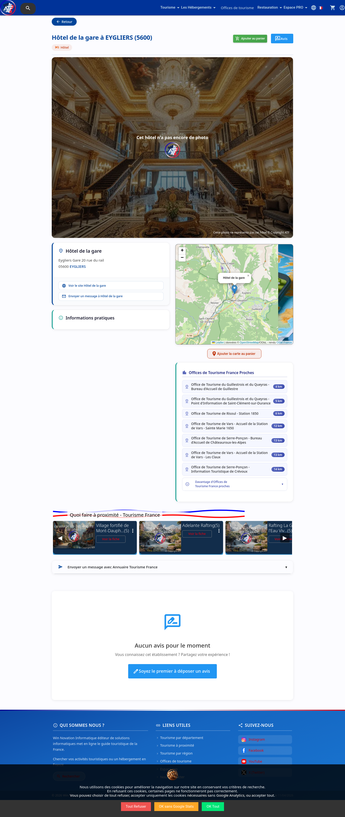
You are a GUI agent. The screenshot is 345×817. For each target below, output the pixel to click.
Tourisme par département (179, 754)
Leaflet (218, 342)
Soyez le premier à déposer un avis (171, 688)
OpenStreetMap (249, 342)
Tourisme (170, 7)
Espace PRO (296, 7)
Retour (64, 21)
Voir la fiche (111, 556)
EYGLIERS (78, 266)
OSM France (284, 342)
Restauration (270, 7)
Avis (281, 38)
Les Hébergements (199, 7)
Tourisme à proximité (175, 762)
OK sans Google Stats (176, 806)
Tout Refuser (136, 806)
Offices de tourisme (237, 7)
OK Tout (213, 806)
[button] (234, 289)
